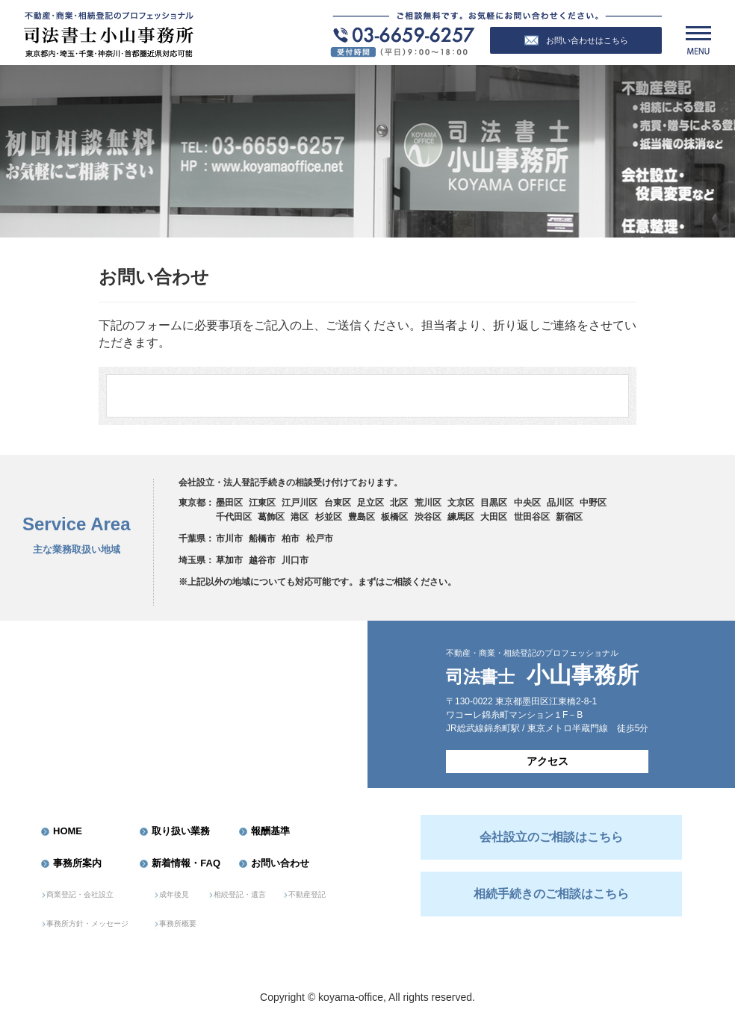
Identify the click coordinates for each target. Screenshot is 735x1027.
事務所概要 (177, 923)
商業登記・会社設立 (80, 894)
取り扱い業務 (181, 831)
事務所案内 (77, 863)
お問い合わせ (280, 863)
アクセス (547, 761)
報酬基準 (270, 831)
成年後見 (174, 894)
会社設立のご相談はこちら (551, 837)
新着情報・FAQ (186, 863)
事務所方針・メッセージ (87, 923)
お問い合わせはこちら (576, 40)
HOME (67, 831)
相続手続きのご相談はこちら (551, 893)
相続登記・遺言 (240, 894)
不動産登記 (307, 894)
